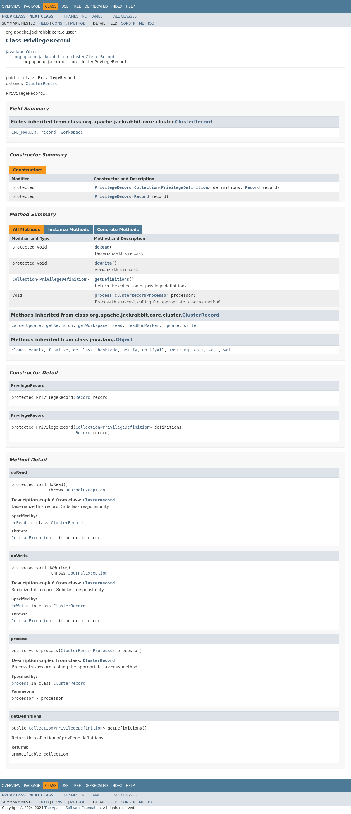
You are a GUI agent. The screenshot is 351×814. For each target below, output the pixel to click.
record (48, 132)
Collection (146, 187)
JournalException (85, 490)
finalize (58, 350)
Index (117, 6)
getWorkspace (93, 325)
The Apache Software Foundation (72, 808)
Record (252, 187)
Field (44, 23)
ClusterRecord (41, 83)
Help (130, 6)
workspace (72, 132)
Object (124, 339)
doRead (102, 247)
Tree (76, 6)
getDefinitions (112, 279)
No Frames (92, 16)
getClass (83, 350)
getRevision (59, 325)
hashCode (107, 350)
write (190, 325)
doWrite (103, 263)
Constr (59, 23)
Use (64, 6)
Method (78, 23)
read (118, 325)
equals (36, 350)
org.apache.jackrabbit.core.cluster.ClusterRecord (64, 56)
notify (129, 350)
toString (179, 350)
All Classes (125, 16)
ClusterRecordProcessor (141, 295)
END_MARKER (23, 132)
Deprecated (96, 6)
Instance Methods (68, 229)
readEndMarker (143, 325)
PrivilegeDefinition (184, 187)
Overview (11, 6)
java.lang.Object (22, 51)
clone (17, 350)
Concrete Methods (118, 229)
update (171, 325)
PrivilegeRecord (113, 187)
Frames (71, 16)
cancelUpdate (26, 325)
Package (32, 6)
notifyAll (153, 350)
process (103, 295)
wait (199, 350)
